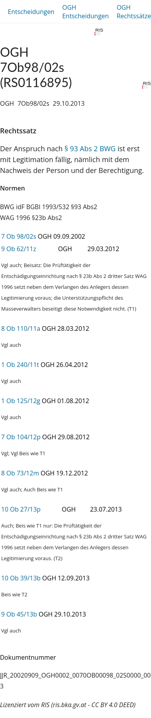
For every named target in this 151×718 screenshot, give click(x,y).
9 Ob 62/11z (18, 249)
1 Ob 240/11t (20, 364)
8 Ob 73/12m (20, 473)
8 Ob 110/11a (20, 328)
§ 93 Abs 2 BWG (89, 148)
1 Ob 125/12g (20, 401)
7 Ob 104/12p (21, 437)
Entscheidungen (31, 11)
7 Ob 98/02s (18, 236)
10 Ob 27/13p (21, 509)
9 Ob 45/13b (19, 614)
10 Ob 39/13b (21, 578)
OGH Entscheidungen (85, 11)
